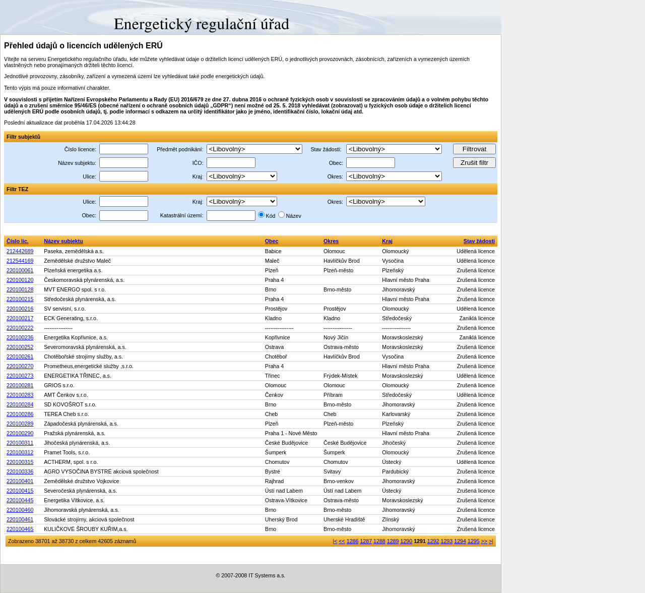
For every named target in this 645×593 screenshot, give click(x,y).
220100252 (20, 347)
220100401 (20, 481)
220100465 (20, 529)
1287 (366, 541)
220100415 (20, 491)
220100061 (20, 270)
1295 (474, 541)
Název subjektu (63, 241)
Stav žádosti (479, 241)
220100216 (20, 309)
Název (293, 216)
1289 (393, 541)
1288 (379, 541)
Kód (271, 216)
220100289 (20, 424)
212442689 (20, 251)
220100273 (20, 376)
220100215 (20, 299)
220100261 (20, 356)
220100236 (20, 337)
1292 (433, 541)
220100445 (20, 500)
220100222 (20, 328)
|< (335, 541)
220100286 (20, 414)
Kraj (387, 241)
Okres (331, 241)
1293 (447, 541)
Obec (272, 241)
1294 (460, 541)
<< (342, 541)
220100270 (20, 366)
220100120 (20, 280)
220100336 (20, 471)
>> (484, 541)
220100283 (20, 395)
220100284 (20, 404)
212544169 (20, 261)
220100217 (20, 318)
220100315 (20, 462)
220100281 (20, 385)
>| (491, 541)
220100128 (20, 289)
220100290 (20, 433)
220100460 (20, 510)
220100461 (20, 519)
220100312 (20, 452)
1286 (353, 541)
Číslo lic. (18, 241)
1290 (406, 541)
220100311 (20, 443)
